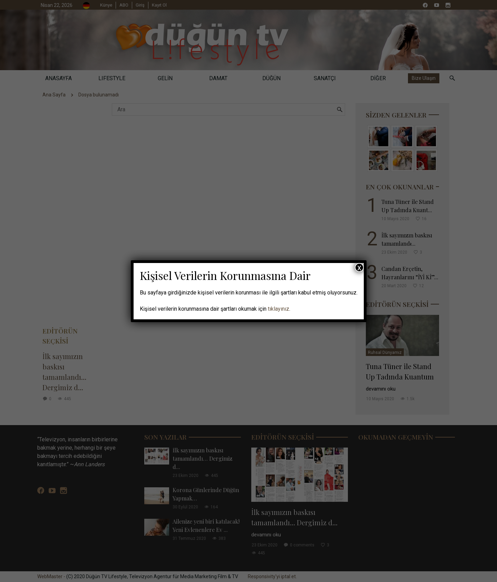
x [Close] (359, 267)
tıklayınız (278, 309)
